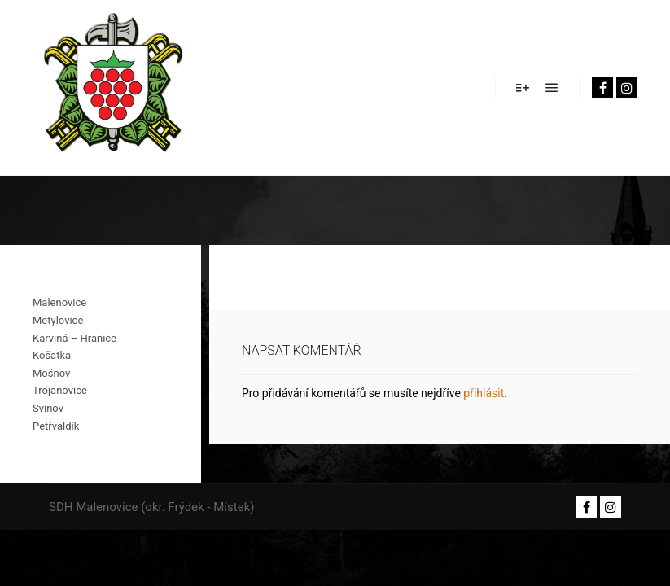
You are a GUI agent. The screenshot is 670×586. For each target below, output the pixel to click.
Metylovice (58, 320)
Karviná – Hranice (74, 338)
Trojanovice (60, 390)
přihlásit (483, 393)
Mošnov (51, 373)
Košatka (52, 355)
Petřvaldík (56, 426)
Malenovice (59, 302)
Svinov (48, 408)
